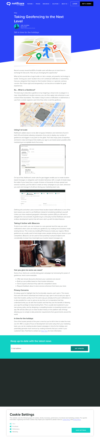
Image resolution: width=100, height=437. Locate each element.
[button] (30, 4)
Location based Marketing (11, 369)
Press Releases (61, 377)
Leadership (60, 365)
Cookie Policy (57, 392)
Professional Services (46, 379)
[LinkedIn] (81, 378)
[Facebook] (88, 378)
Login (75, 4)
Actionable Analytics (12, 372)
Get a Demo (86, 4)
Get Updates (79, 348)
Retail (41, 365)
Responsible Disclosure (76, 392)
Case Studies (27, 365)
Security (65, 392)
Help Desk (26, 375)
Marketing (15, 432)
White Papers (27, 368)
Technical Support (45, 382)
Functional (15, 426)
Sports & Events (44, 375)
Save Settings (81, 430)
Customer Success (45, 384)
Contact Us (60, 370)
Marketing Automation (13, 374)
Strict (14, 424)
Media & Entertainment (46, 368)
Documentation (27, 377)
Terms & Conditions (36, 392)
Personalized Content (13, 377)
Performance (16, 429)
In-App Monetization (12, 381)
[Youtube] (91, 378)
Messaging (10, 365)
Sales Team (45, 331)
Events (58, 375)
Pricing (38, 4)
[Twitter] (84, 378)
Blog (15, 13)
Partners (59, 368)
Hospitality (43, 370)
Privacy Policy (47, 392)
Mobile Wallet (10, 379)
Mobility (42, 372)
